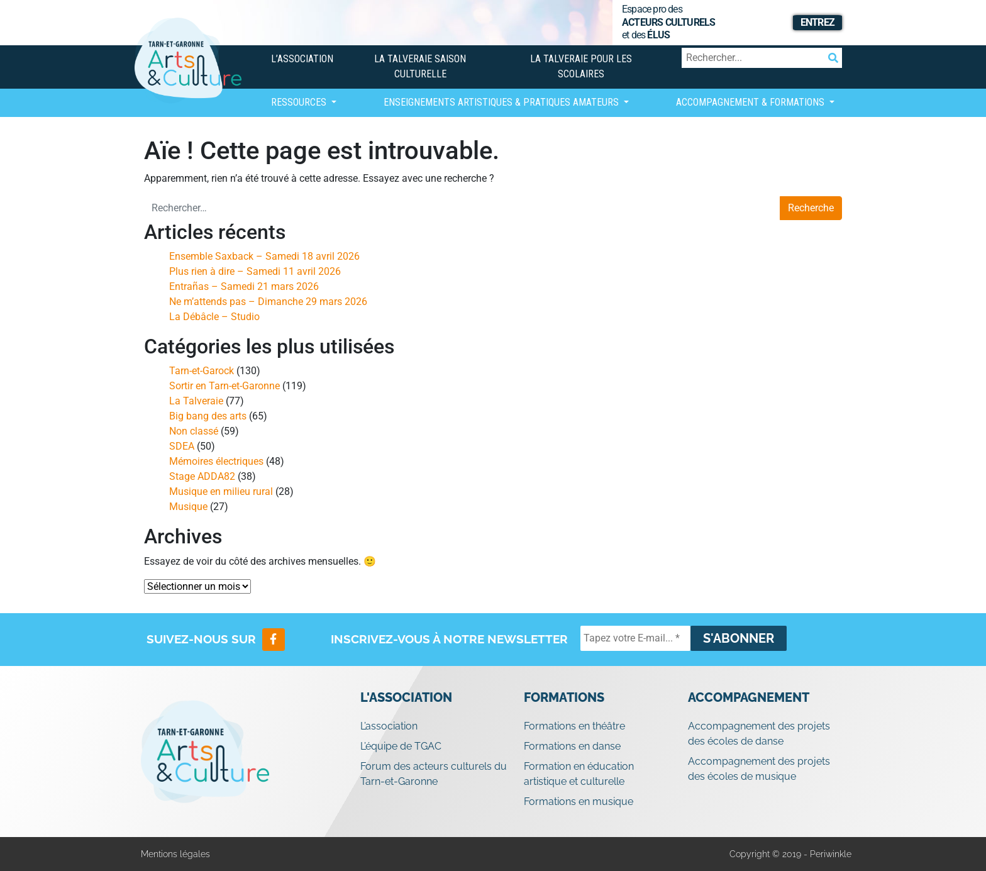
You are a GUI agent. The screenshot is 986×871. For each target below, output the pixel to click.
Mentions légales (175, 854)
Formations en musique (578, 801)
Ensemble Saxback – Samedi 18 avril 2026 (264, 256)
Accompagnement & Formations (751, 102)
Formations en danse (572, 746)
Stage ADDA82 (202, 476)
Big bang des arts (207, 416)
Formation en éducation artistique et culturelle (579, 773)
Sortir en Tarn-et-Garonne (224, 386)
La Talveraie (196, 401)
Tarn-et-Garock (201, 371)
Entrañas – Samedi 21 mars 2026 (244, 286)
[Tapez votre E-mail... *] (635, 638)
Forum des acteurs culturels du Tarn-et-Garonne (433, 773)
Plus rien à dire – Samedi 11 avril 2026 (255, 271)
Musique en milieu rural (221, 491)
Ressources (300, 102)
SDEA (181, 446)
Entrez (817, 22)
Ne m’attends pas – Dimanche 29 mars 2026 (268, 302)
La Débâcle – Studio (214, 317)
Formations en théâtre (574, 726)
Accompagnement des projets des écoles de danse (759, 733)
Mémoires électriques (216, 461)
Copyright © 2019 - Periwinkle (790, 854)
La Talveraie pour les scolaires (581, 66)
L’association (302, 59)
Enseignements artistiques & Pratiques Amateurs (502, 102)
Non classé (193, 431)
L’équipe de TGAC (400, 746)
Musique (188, 507)
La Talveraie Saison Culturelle (420, 66)
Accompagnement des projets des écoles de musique (759, 768)
